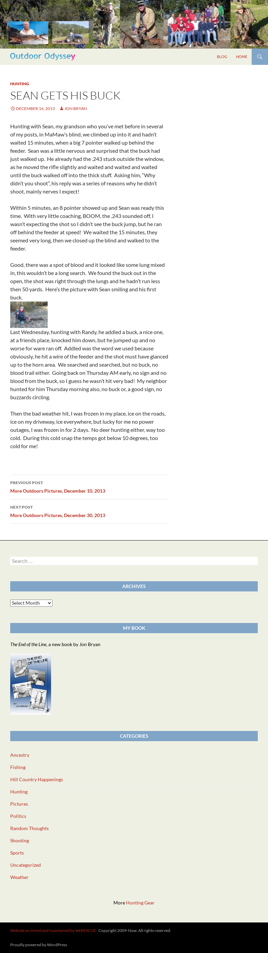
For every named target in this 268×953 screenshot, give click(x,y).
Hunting (19, 83)
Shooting (19, 840)
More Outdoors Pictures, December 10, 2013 (89, 486)
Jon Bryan (75, 108)
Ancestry (19, 755)
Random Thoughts (29, 828)
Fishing (18, 767)
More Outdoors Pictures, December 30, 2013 (89, 510)
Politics (18, 816)
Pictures (19, 804)
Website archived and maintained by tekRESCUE (53, 930)
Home (241, 56)
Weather (19, 877)
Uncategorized (25, 865)
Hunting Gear (140, 902)
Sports (17, 853)
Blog (222, 56)
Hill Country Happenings (36, 779)
